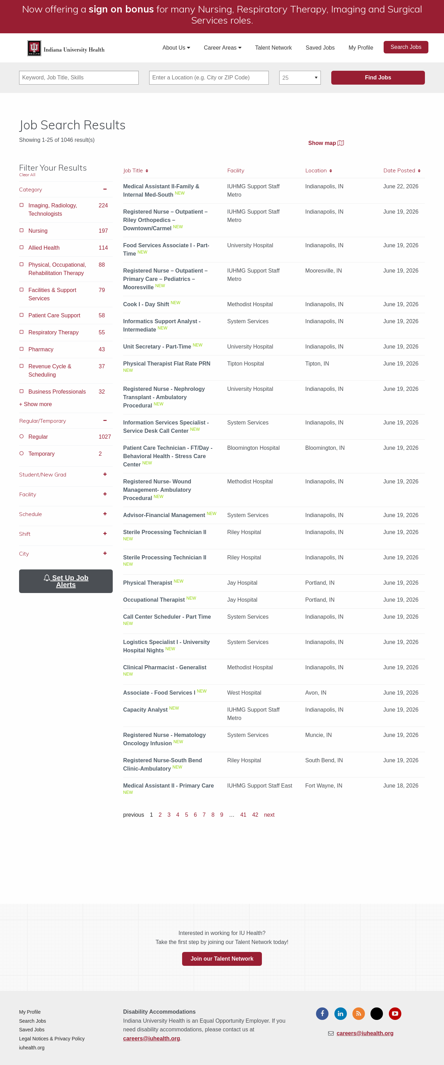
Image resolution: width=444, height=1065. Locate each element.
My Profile (361, 48)
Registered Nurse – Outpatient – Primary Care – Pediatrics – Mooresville (165, 279)
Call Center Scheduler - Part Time (167, 617)
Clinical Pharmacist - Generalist (164, 667)
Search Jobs (406, 47)
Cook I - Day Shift (146, 304)
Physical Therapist (147, 583)
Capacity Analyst (145, 710)
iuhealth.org (31, 1047)
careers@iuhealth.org (151, 1038)
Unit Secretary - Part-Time (157, 347)
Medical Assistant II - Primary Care (168, 786)
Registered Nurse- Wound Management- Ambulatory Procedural (157, 490)
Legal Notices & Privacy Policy (52, 1038)
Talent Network (273, 48)
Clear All (27, 174)
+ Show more (35, 404)
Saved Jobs (320, 48)
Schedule (66, 513)
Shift (66, 533)
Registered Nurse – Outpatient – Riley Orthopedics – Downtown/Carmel (165, 220)
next (269, 815)
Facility (66, 494)
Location (318, 170)
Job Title (135, 170)
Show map (326, 143)
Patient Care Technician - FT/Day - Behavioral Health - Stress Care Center (168, 456)
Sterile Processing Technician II (164, 532)
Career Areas (222, 48)
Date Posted (401, 170)
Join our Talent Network (221, 959)
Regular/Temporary (66, 420)
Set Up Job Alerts (65, 581)
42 (255, 815)
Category (66, 189)
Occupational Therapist (154, 600)
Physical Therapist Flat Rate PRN (167, 364)
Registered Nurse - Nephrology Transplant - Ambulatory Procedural (164, 397)
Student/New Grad (66, 474)
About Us (176, 48)
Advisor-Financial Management (164, 515)
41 (243, 815)
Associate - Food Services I (159, 693)
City (66, 553)
